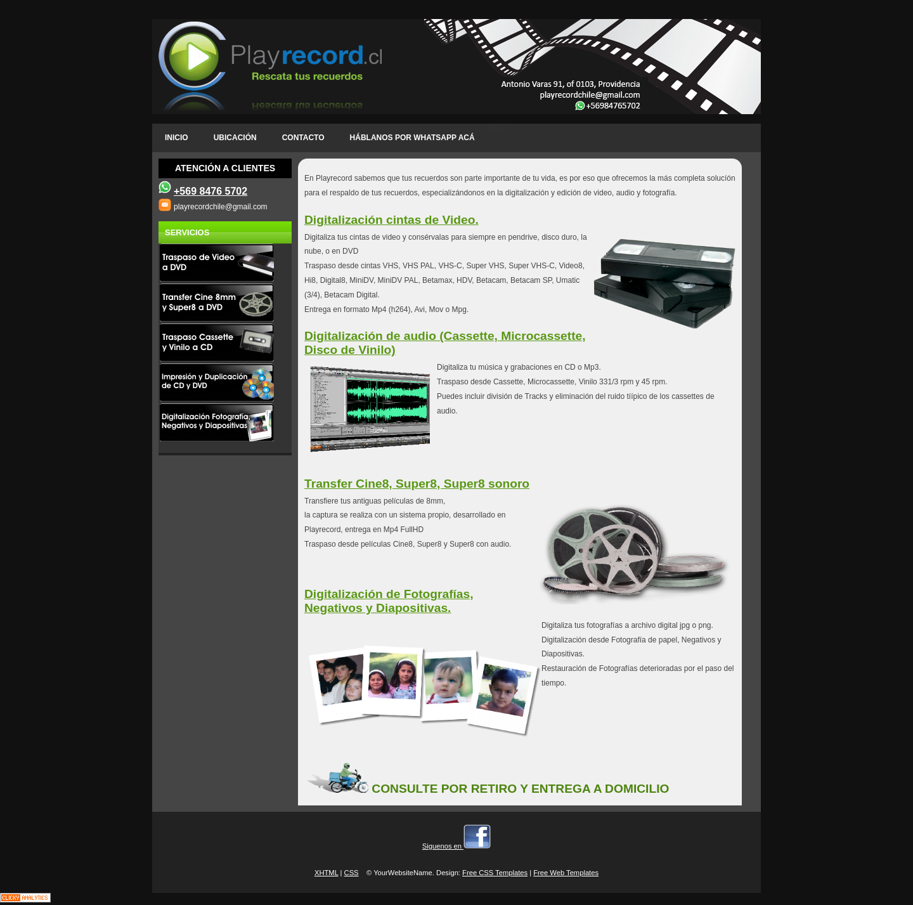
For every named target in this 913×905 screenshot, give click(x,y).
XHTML (326, 872)
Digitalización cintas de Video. (391, 219)
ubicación (235, 137)
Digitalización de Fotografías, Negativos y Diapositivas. (389, 601)
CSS (351, 872)
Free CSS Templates (495, 872)
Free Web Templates (566, 872)
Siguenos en (456, 846)
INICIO (176, 137)
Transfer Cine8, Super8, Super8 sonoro (416, 483)
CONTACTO (303, 137)
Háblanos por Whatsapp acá (412, 137)
